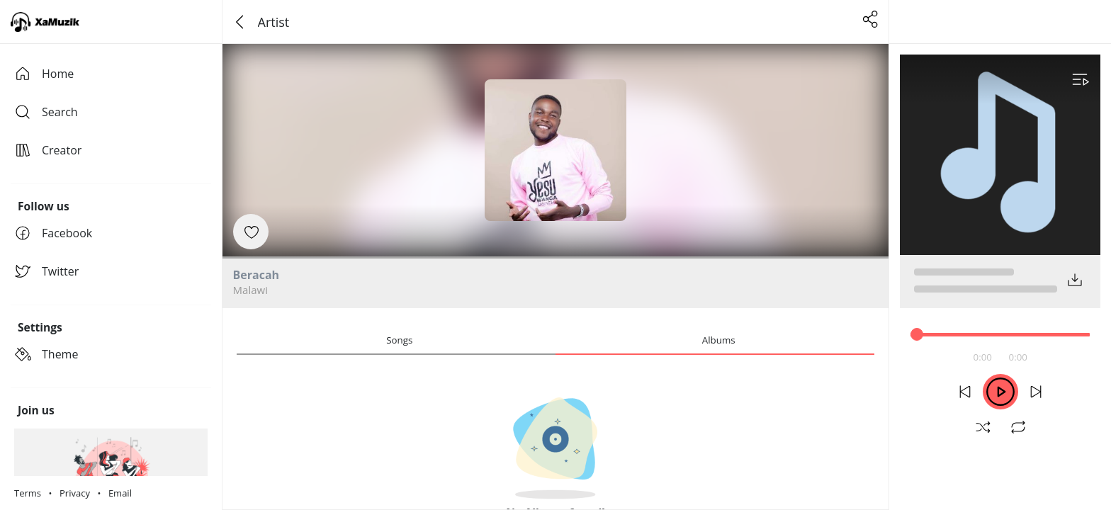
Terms (27, 493)
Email (120, 493)
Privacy (75, 493)
